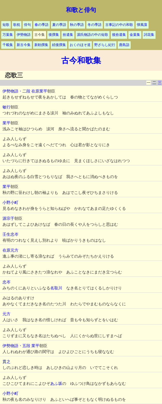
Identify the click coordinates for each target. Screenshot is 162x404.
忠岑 (6, 282)
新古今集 (24, 45)
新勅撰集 (41, 45)
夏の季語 (59, 25)
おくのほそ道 (80, 45)
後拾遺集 (119, 35)
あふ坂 (56, 383)
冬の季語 (95, 25)
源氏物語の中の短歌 (92, 35)
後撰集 (54, 35)
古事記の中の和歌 (119, 25)
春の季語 (42, 25)
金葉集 (135, 35)
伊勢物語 (24, 35)
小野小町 (10, 202)
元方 (6, 314)
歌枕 (16, 25)
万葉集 (7, 35)
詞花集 (149, 35)
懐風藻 (142, 25)
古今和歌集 (81, 60)
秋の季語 (77, 25)
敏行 (6, 107)
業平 (6, 123)
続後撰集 (59, 45)
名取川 (56, 288)
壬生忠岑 (10, 234)
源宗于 (8, 218)
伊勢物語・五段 (16, 346)
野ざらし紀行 (104, 45)
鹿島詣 (124, 45)
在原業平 (39, 91)
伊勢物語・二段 (16, 91)
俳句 (27, 25)
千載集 (7, 45)
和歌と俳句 (81, 10)
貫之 (6, 361)
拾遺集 (68, 35)
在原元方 (10, 250)
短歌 (5, 25)
